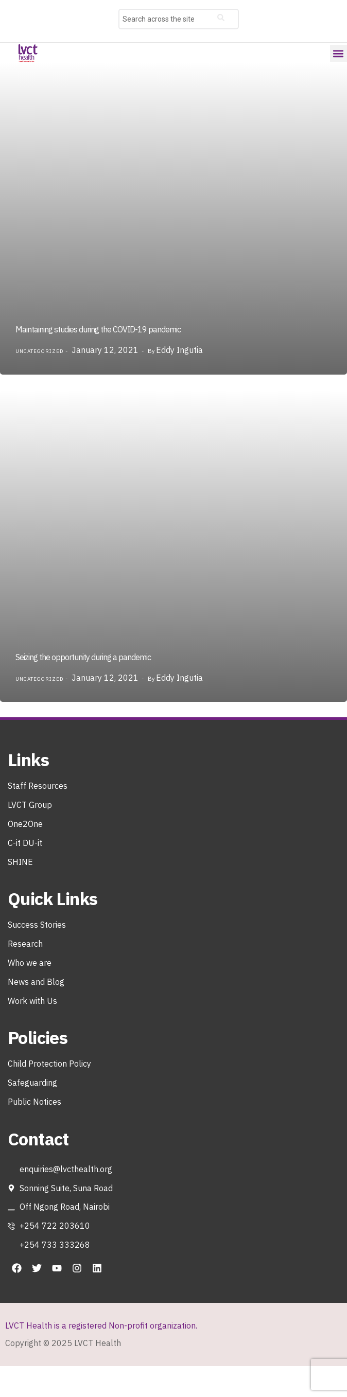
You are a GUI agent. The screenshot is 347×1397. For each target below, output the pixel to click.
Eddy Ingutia (179, 350)
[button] (338, 53)
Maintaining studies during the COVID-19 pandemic (98, 329)
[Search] (221, 19)
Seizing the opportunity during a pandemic (83, 657)
